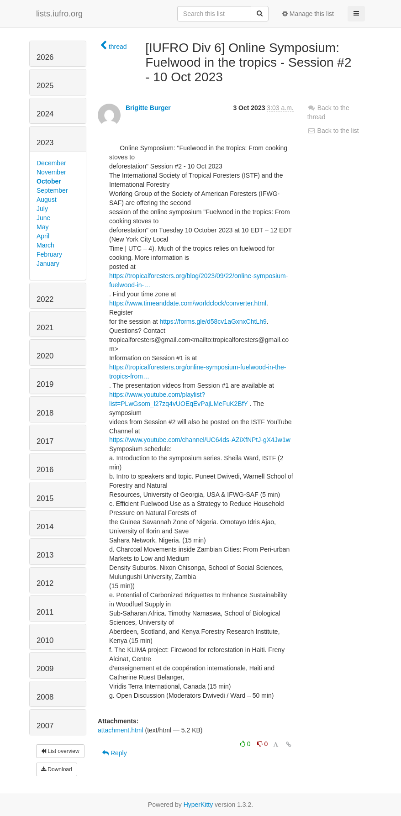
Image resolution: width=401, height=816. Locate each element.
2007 (45, 725)
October (49, 181)
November (51, 172)
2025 (45, 85)
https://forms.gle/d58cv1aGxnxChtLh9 (213, 321)
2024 (45, 114)
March (45, 245)
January (48, 263)
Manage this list (308, 13)
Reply (114, 753)
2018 (45, 413)
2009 (45, 668)
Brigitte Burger (148, 107)
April (43, 236)
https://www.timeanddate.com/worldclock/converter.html (187, 303)
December (51, 163)
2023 (45, 142)
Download (56, 769)
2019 (45, 384)
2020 (45, 356)
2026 (45, 57)
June (43, 217)
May (42, 227)
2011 (45, 612)
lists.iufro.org (59, 13)
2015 (45, 498)
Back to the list (333, 130)
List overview (60, 751)
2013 (45, 555)
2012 (45, 583)
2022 (45, 299)
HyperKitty (198, 804)
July (42, 208)
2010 (45, 640)
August (47, 199)
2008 (45, 697)
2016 (45, 469)
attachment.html (120, 730)
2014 (45, 526)
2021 (45, 327)
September (52, 190)
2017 (45, 441)
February (49, 254)
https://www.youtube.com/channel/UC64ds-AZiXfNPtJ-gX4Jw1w (199, 439)
